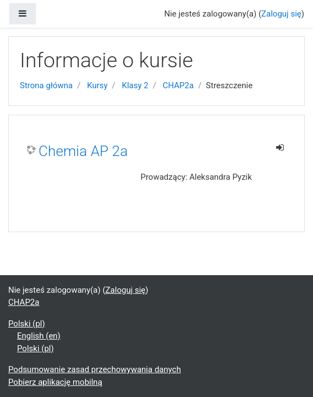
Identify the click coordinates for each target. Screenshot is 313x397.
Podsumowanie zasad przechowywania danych (94, 369)
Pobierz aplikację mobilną (55, 382)
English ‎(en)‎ (39, 336)
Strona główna (46, 85)
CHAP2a (178, 85)
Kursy (97, 85)
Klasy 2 (135, 85)
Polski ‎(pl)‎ (26, 324)
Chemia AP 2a (83, 151)
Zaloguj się (281, 14)
